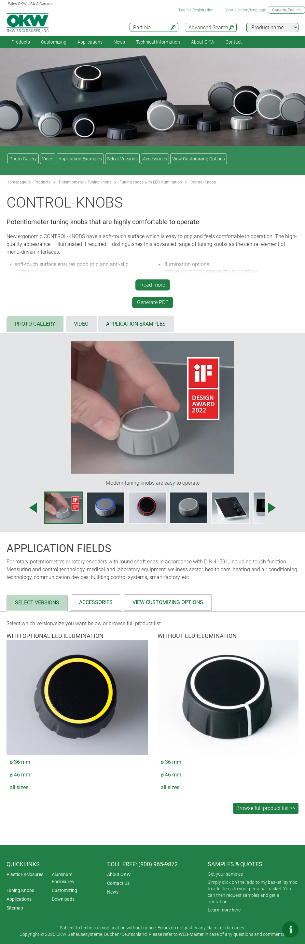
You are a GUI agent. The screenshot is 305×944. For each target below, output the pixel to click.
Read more (152, 285)
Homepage (16, 182)
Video (47, 158)
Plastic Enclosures (25, 874)
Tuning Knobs (20, 890)
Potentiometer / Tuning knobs (85, 182)
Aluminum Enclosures (63, 878)
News (119, 42)
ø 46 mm (20, 775)
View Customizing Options (198, 158)
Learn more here (224, 909)
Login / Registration (196, 10)
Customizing (53, 42)
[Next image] (272, 508)
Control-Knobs (203, 182)
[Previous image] (33, 508)
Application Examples (80, 158)
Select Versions (122, 158)
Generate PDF (152, 302)
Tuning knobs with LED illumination (151, 182)
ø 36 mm (20, 762)
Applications (90, 42)
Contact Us (118, 883)
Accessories (155, 158)
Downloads (63, 899)
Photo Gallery (23, 158)
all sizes (19, 787)
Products (20, 42)
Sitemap (15, 907)
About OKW (119, 874)
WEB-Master (191, 934)
